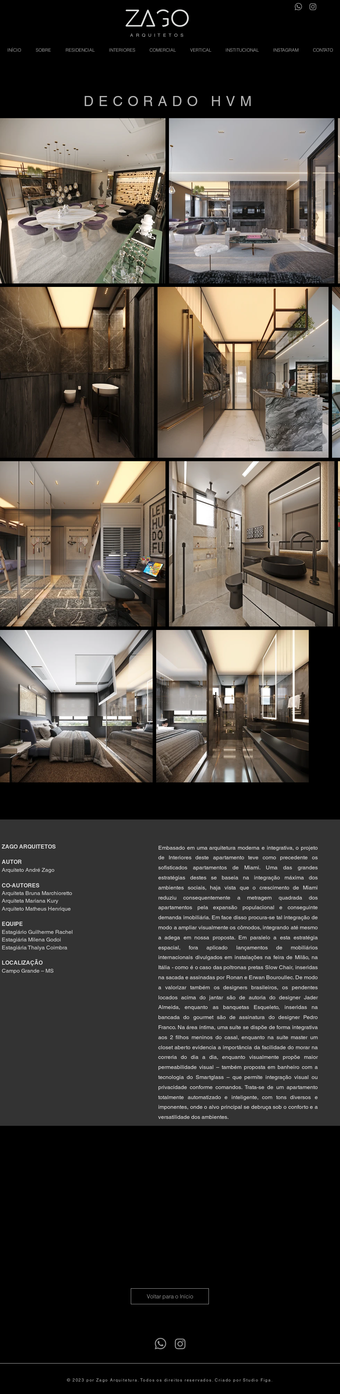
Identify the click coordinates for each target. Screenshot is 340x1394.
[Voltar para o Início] (170, 1296)
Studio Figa (257, 1380)
